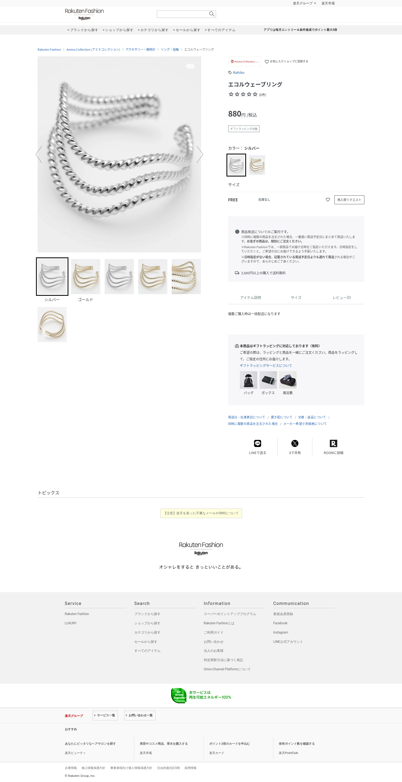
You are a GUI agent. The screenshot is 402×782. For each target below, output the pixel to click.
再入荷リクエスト (349, 199)
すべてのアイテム (147, 651)
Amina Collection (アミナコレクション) (93, 49)
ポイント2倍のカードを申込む (229, 744)
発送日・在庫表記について (246, 417)
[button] (38, 154)
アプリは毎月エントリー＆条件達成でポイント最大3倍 (300, 30)
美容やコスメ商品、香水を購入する (164, 744)
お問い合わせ (213, 642)
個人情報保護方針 (93, 768)
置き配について (282, 417)
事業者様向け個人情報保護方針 (131, 768)
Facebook (280, 623)
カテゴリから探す (147, 632)
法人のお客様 (213, 651)
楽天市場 (328, 3)
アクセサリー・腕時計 (140, 49)
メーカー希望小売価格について (305, 423)
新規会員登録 (283, 614)
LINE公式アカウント (288, 642)
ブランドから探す (147, 614)
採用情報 (191, 768)
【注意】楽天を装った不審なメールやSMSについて (201, 513)
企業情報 (71, 768)
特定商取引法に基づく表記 (223, 660)
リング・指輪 (170, 49)
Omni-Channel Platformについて (227, 669)
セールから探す (145, 642)
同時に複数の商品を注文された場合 (253, 423)
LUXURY (71, 623)
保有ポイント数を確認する (297, 744)
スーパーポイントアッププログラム (230, 614)
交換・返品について (312, 417)
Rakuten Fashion (107, 14)
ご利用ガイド (213, 632)
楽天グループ (303, 3)
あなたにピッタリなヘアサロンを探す (90, 744)
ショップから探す (147, 623)
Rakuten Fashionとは (219, 623)
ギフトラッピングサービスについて (266, 365)
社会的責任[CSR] (168, 768)
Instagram (280, 632)
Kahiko (238, 72)
